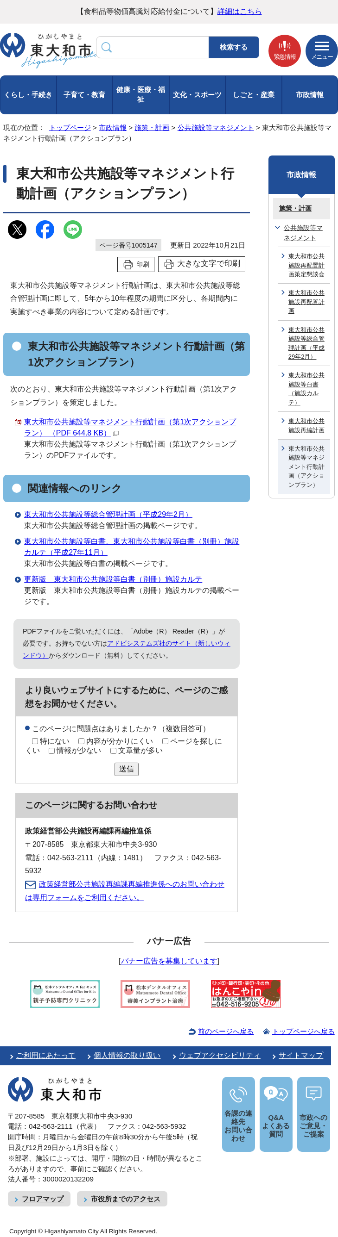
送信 (126, 769)
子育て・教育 (84, 95)
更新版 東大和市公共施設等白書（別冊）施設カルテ (113, 579)
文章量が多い (140, 750)
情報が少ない (79, 750)
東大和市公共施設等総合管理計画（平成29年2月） (108, 514)
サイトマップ (301, 1055)
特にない (55, 741)
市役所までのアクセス (125, 1199)
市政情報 (310, 95)
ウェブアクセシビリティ (220, 1055)
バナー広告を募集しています (169, 961)
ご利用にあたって (46, 1055)
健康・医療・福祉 (140, 94)
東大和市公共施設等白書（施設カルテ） (306, 388)
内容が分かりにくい (119, 741)
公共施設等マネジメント (216, 127)
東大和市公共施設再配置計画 (306, 301)
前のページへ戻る (226, 1031)
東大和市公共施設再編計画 (306, 425)
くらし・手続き (28, 95)
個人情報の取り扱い (127, 1055)
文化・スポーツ (197, 95)
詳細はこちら (239, 11)
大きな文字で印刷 (208, 263)
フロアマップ (43, 1199)
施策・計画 (151, 127)
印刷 (142, 264)
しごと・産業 (253, 95)
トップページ (70, 127)
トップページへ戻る (303, 1031)
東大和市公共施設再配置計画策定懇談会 (306, 265)
